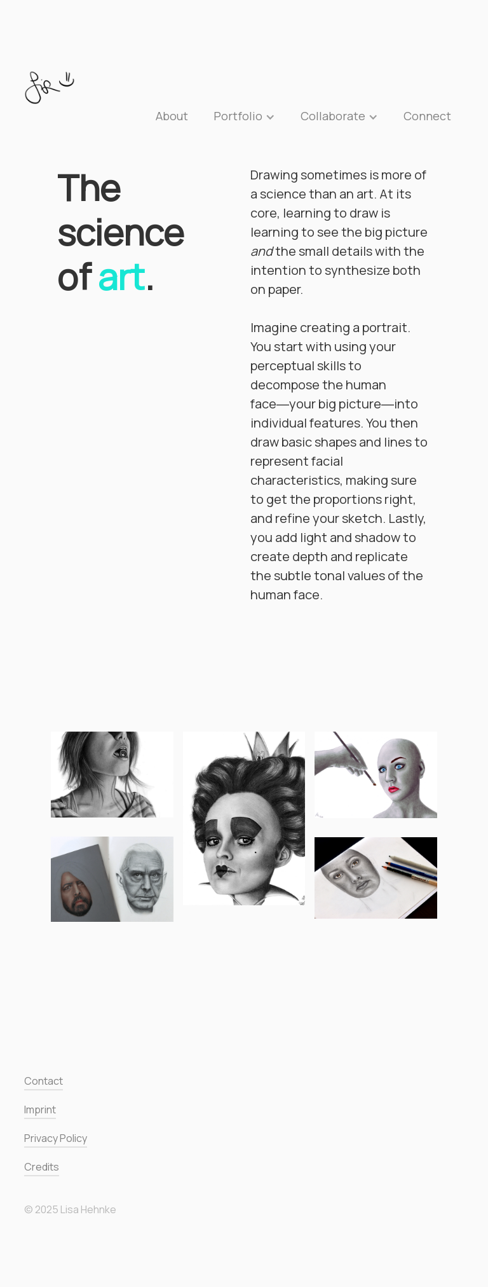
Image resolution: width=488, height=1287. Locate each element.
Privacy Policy (55, 1138)
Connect (427, 115)
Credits (41, 1167)
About (172, 115)
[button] (244, 116)
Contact (43, 1081)
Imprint (40, 1110)
